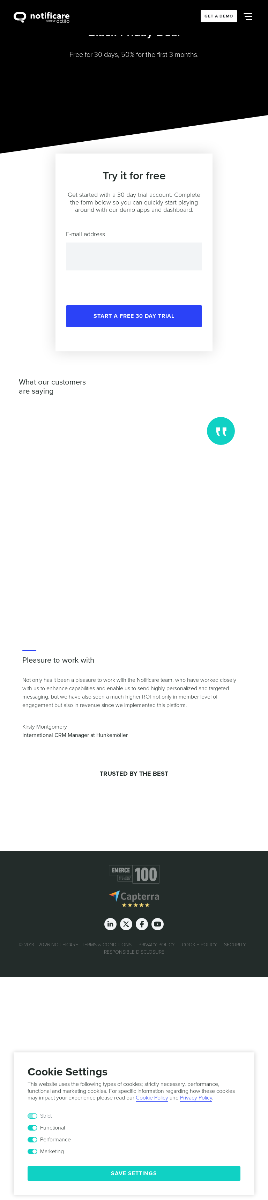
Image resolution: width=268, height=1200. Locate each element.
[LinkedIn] (110, 924)
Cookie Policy (199, 945)
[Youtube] (157, 924)
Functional (52, 1127)
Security (235, 945)
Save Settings (134, 1173)
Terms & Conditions (107, 945)
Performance (55, 1139)
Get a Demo (218, 16)
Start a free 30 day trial (134, 316)
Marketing (52, 1151)
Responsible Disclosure (134, 952)
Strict (46, 1115)
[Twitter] (126, 924)
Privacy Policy (157, 945)
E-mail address (85, 234)
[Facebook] (142, 924)
